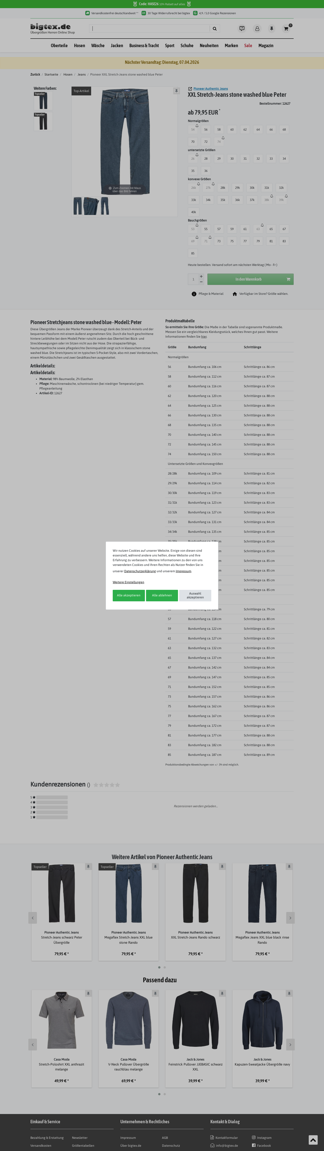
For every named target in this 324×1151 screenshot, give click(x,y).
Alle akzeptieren (128, 595)
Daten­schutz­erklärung (140, 571)
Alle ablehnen (162, 595)
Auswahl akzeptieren (195, 595)
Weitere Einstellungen (128, 582)
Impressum (183, 571)
